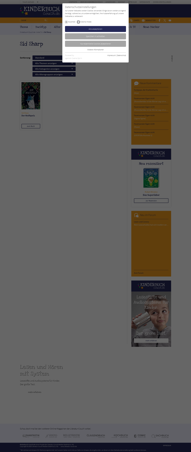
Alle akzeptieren (95, 29)
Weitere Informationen (95, 49)
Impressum (111, 55)
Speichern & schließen (95, 36)
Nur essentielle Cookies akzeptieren (95, 43)
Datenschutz (121, 55)
